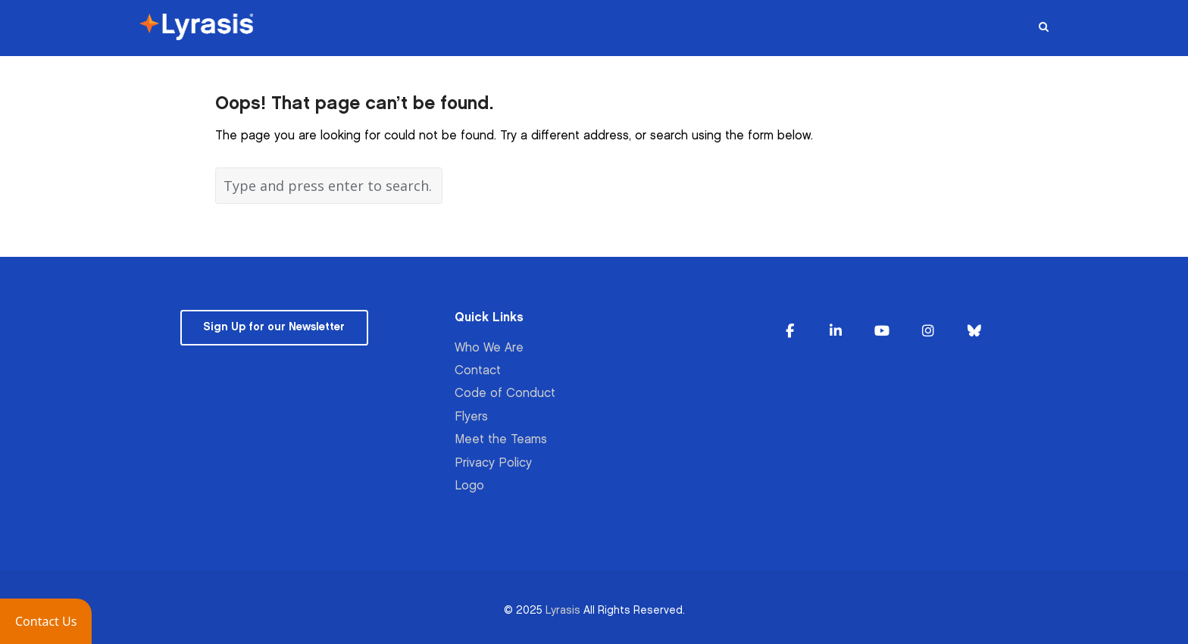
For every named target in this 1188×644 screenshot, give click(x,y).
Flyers (471, 417)
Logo (469, 486)
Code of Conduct (505, 393)
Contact (478, 371)
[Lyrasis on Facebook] (790, 331)
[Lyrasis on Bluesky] (974, 331)
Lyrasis (563, 610)
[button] (46, 621)
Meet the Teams (501, 439)
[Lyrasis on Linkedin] (835, 331)
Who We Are (489, 348)
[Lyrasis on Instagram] (928, 331)
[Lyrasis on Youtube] (881, 331)
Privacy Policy (493, 463)
